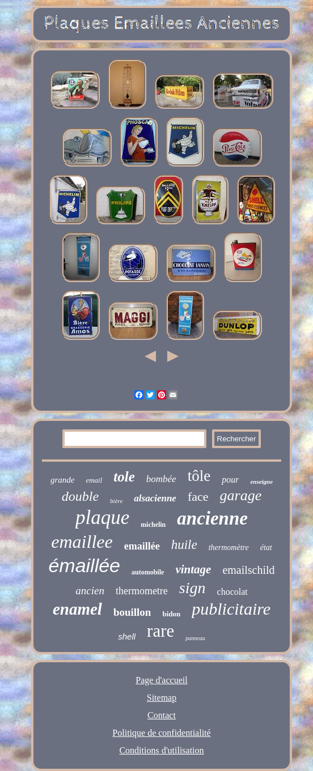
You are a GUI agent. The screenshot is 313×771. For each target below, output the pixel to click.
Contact (161, 715)
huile (184, 545)
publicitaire (231, 608)
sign (192, 588)
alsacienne (155, 498)
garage (241, 495)
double (80, 496)
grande (62, 479)
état (266, 547)
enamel (77, 609)
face (198, 496)
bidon (171, 614)
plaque (102, 517)
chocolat (232, 592)
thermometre (142, 591)
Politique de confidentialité (161, 733)
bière (116, 500)
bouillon (132, 612)
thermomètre (229, 547)
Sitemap (161, 697)
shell (127, 636)
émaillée (84, 565)
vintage (193, 569)
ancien (89, 591)
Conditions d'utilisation (161, 750)
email (94, 480)
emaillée (142, 546)
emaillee (81, 541)
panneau (195, 638)
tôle (199, 475)
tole (124, 476)
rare (160, 631)
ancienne (212, 518)
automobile (148, 572)
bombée (161, 479)
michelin (153, 525)
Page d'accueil (161, 680)
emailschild (248, 570)
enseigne (261, 481)
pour (230, 479)
